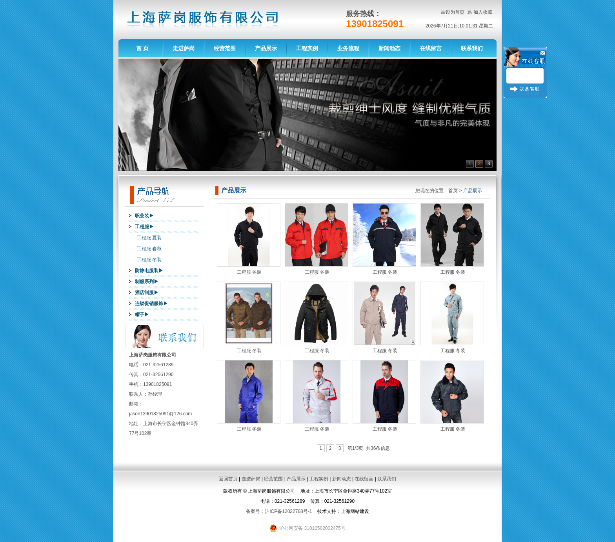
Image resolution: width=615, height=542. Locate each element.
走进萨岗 (184, 48)
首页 (453, 190)
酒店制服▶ (146, 292)
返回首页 (228, 479)
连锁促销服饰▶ (151, 303)
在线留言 (431, 48)
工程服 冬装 (149, 259)
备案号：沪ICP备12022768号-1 (279, 511)
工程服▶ (144, 226)
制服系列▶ (146, 281)
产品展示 (266, 48)
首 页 (142, 48)
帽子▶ (142, 314)
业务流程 (348, 48)
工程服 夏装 (149, 237)
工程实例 (307, 48)
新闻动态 (389, 48)
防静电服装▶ (149, 270)
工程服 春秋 (149, 248)
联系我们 (472, 48)
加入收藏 (482, 12)
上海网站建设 (355, 511)
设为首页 (455, 12)
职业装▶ (144, 215)
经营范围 (225, 48)
